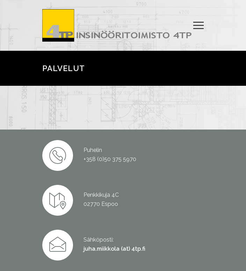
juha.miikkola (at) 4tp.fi (114, 248)
